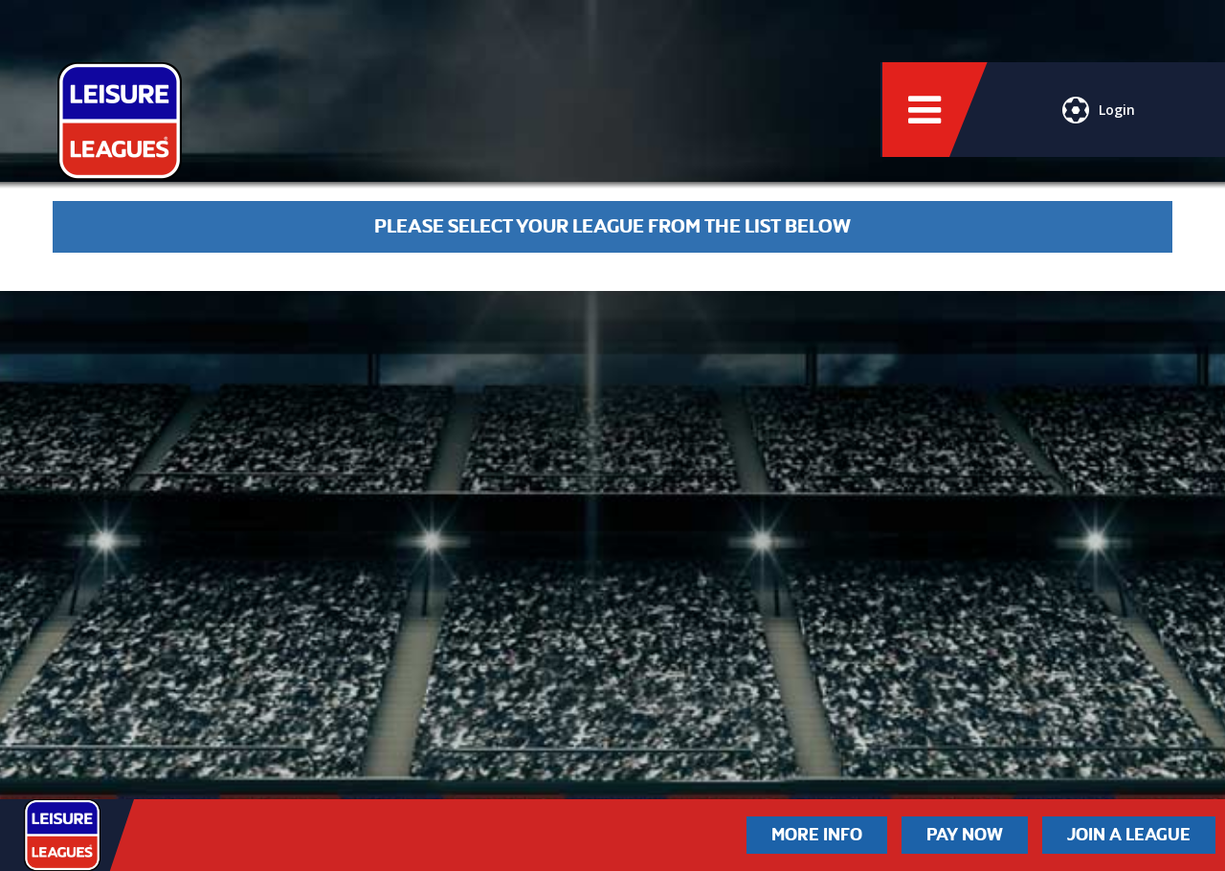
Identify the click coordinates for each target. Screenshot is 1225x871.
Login (1098, 110)
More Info (816, 834)
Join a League (1129, 834)
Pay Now (964, 834)
